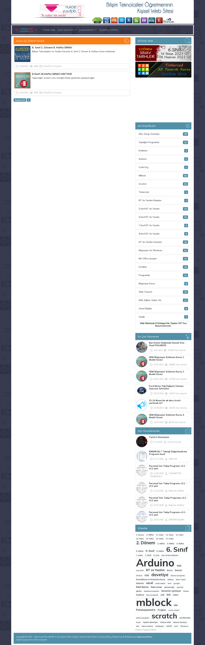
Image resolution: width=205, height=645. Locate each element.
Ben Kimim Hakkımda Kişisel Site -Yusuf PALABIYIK (167, 344)
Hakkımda (49, 29)
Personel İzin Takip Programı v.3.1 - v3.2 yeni (168, 467)
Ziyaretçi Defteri (108, 29)
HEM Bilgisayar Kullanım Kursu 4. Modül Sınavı (166, 416)
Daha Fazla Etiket (145, 629)
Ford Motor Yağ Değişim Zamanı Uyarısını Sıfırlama (166, 387)
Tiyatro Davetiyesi (159, 437)
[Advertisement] (72, 128)
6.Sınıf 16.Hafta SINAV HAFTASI (52, 73)
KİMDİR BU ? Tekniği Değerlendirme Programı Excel (168, 452)
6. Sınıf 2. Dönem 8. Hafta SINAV (52, 47)
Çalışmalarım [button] (86, 29)
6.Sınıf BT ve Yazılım (52, 66)
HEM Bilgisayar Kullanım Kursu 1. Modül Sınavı (166, 358)
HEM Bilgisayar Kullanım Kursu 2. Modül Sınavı (166, 372)
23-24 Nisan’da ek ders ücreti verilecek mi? (165, 401)
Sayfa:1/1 (20, 100)
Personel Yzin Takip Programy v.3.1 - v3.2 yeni (168, 499)
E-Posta (127, 637)
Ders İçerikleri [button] (66, 29)
